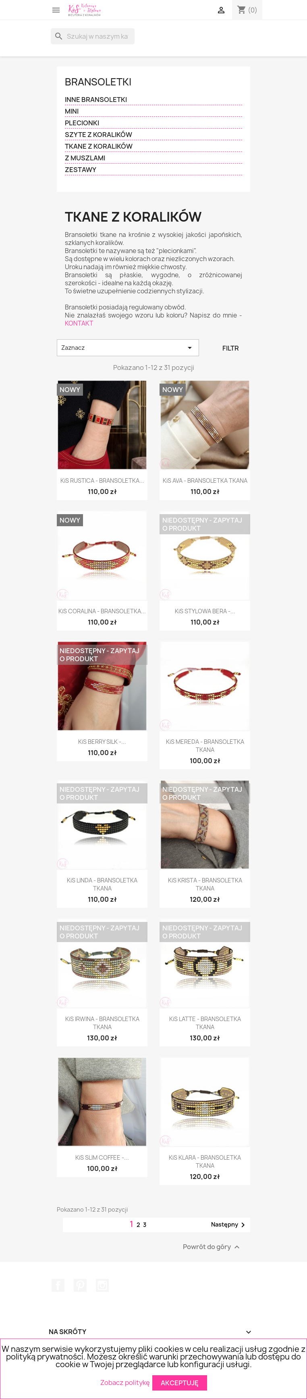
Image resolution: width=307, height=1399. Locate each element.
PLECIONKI (82, 123)
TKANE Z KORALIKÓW (99, 146)
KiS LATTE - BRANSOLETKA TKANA (205, 1023)
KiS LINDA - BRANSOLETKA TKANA (102, 884)
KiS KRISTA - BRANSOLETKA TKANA (205, 884)
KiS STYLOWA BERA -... (205, 611)
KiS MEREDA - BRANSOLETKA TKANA (205, 745)
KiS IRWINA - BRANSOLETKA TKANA (102, 1023)
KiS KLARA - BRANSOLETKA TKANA (205, 1161)
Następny (229, 1225)
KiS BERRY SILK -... (102, 741)
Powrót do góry (212, 1247)
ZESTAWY (80, 170)
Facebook (58, 1285)
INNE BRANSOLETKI (96, 99)
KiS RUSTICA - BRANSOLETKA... (102, 480)
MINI (72, 111)
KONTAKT (79, 323)
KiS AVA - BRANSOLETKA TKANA (205, 480)
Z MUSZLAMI (85, 158)
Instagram (102, 1285)
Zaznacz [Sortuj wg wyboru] (128, 348)
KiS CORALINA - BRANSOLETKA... (102, 611)
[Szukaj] (93, 36)
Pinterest (80, 1285)
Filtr (230, 348)
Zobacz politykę (125, 1382)
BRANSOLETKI (98, 82)
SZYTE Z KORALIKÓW (98, 135)
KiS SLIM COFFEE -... (102, 1157)
